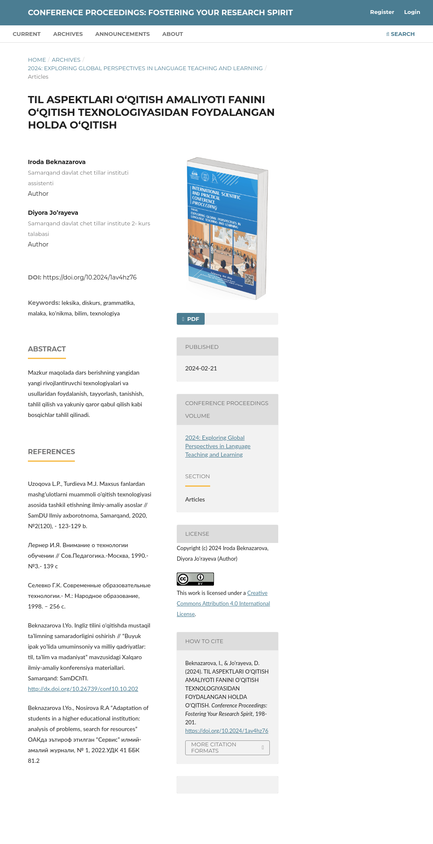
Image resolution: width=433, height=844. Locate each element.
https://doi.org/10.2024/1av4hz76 (90, 277)
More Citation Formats (213, 747)
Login (412, 11)
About (172, 33)
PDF (192, 318)
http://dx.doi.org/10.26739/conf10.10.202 (83, 688)
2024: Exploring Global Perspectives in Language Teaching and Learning (145, 68)
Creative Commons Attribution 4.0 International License (223, 603)
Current (27, 33)
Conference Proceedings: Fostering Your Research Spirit (160, 12)
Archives (68, 33)
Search (400, 33)
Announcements (122, 33)
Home (37, 59)
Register (382, 11)
